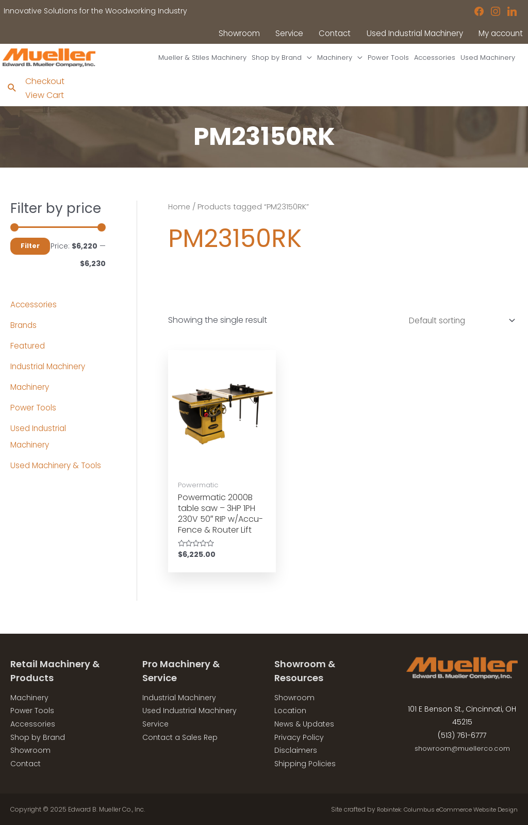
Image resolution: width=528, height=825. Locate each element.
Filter (30, 252)
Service (155, 723)
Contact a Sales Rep (180, 736)
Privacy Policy (299, 736)
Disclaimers (295, 750)
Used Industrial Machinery (189, 710)
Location (290, 710)
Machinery (31, 394)
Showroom (30, 750)
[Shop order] (456, 328)
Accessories (34, 311)
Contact (25, 762)
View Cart (45, 101)
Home (179, 213)
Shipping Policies (305, 762)
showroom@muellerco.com (462, 747)
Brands (24, 332)
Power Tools (34, 414)
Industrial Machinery (50, 373)
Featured (28, 352)
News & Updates (304, 723)
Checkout (45, 88)
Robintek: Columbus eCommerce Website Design (441, 808)
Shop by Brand (37, 736)
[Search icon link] (12, 95)
